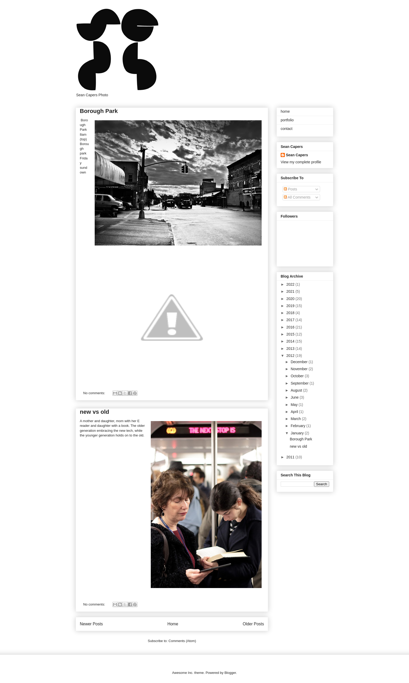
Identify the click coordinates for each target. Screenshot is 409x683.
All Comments (297, 197)
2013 (291, 348)
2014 (291, 341)
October (298, 376)
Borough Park (99, 111)
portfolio (287, 120)
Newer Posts (91, 624)
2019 (291, 306)
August (297, 390)
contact (286, 129)
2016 (291, 327)
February (298, 426)
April (295, 412)
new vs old (94, 412)
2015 (291, 334)
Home (172, 624)
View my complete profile (301, 162)
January (298, 433)
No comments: (94, 393)
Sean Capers (297, 155)
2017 (291, 320)
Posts (290, 189)
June (295, 397)
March (296, 419)
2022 (291, 284)
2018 (291, 313)
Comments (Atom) (182, 641)
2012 (291, 356)
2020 (291, 299)
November (299, 369)
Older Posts (253, 624)
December (299, 362)
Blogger (230, 673)
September (300, 383)
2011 (291, 457)
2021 (291, 291)
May (294, 405)
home (285, 111)
